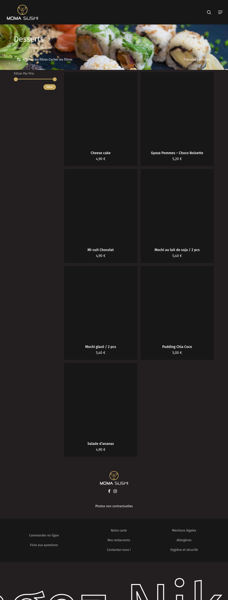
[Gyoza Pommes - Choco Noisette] (177, 109)
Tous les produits (40, 48)
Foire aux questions (44, 545)
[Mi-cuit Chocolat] (101, 206)
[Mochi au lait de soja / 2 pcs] (177, 206)
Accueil (18, 48)
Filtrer (49, 87)
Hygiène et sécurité (184, 550)
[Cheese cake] (101, 109)
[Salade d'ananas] (101, 399)
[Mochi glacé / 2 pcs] (101, 302)
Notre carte (119, 530)
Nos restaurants (118, 540)
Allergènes (184, 540)
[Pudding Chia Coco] (177, 302)
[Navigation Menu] (220, 12)
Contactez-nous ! (119, 550)
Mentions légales (184, 530)
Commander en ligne (44, 535)
